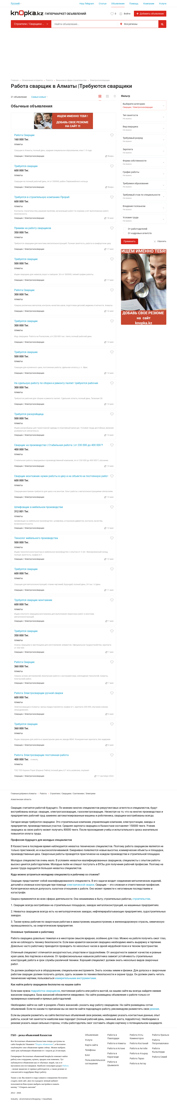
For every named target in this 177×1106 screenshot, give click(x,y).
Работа (43, 793)
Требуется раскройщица (29, 414)
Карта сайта (91, 1045)
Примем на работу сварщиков (32, 228)
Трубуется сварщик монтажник (33, 600)
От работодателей (134, 229)
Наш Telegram (87, 3)
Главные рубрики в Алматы (23, 793)
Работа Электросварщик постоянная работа (41, 755)
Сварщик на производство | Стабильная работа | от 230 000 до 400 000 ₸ (58, 445)
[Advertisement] (88, 52)
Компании (148, 3)
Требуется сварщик (26, 166)
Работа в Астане (116, 1048)
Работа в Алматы (116, 1043)
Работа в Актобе (138, 1048)
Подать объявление (44, 1044)
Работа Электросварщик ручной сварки (38, 693)
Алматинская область (21, 799)
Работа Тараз (137, 1058)
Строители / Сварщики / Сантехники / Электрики (72, 793)
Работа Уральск (160, 1035)
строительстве (141, 898)
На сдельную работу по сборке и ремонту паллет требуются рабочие (56, 383)
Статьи (102, 3)
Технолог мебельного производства (36, 538)
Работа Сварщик (24, 135)
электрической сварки (80, 884)
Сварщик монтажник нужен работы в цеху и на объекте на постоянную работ (61, 476)
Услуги (162, 3)
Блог (87, 1055)
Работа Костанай (139, 1043)
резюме (154, 1008)
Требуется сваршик (26, 352)
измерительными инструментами (75, 978)
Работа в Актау (138, 1063)
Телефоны (90, 1050)
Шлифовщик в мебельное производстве (38, 507)
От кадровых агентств (136, 233)
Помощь (133, 3)
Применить (130, 241)
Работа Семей (159, 1057)
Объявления (118, 3)
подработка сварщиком (45, 990)
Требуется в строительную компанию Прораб (41, 197)
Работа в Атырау (139, 1053)
